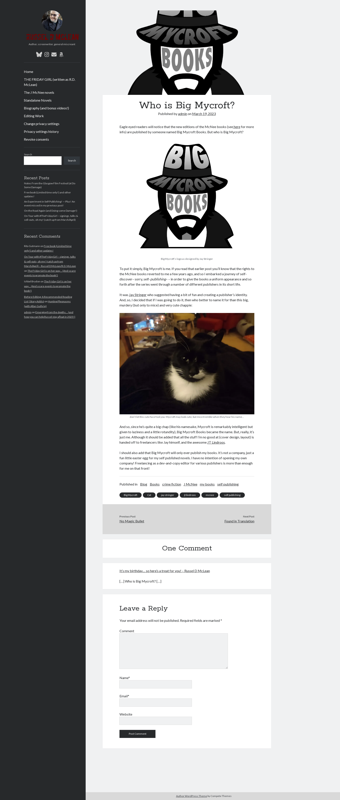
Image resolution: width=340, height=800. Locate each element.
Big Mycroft (130, 495)
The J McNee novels (39, 92)
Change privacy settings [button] (41, 124)
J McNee (190, 484)
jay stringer (167, 495)
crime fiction (171, 484)
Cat (149, 495)
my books (207, 484)
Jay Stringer (138, 295)
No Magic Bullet (131, 521)
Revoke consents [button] (36, 139)
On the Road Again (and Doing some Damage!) (50, 210)
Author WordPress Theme (191, 796)
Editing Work (34, 116)
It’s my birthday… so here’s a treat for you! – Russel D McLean (164, 571)
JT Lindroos (216, 442)
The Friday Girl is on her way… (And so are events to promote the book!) (48, 286)
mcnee (210, 495)
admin (27, 312)
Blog (143, 484)
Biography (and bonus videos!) (46, 108)
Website (125, 714)
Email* (124, 696)
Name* (124, 678)
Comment (126, 631)
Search (28, 154)
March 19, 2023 (204, 114)
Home (28, 71)
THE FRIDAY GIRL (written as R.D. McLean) (49, 82)
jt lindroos (190, 495)
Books (155, 484)
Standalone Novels (38, 100)
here (236, 127)
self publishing (228, 484)
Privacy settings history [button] (41, 131)
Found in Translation (239, 521)
